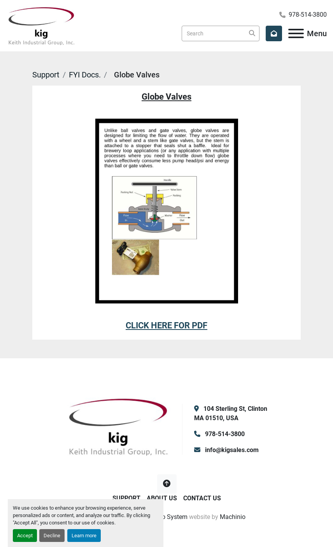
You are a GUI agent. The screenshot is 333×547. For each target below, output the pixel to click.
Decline (52, 535)
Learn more (84, 535)
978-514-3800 (308, 14)
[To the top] (167, 484)
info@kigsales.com (231, 450)
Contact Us (202, 498)
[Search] (220, 33)
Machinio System (164, 517)
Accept (25, 535)
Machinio (232, 517)
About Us (162, 498)
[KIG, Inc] (118, 426)
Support (46, 74)
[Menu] (296, 33)
